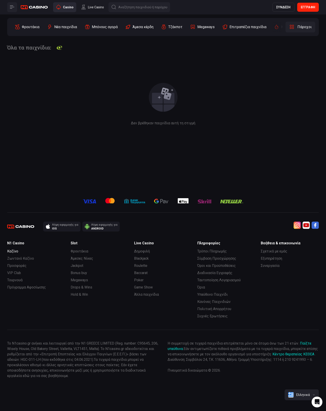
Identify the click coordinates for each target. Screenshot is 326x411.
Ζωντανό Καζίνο (20, 258)
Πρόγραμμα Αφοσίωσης (26, 287)
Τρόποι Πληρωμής (212, 251)
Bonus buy (79, 273)
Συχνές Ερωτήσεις (212, 316)
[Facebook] (315, 225)
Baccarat (141, 273)
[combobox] (302, 394)
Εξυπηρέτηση (271, 258)
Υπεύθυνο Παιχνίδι (212, 294)
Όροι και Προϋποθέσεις (216, 265)
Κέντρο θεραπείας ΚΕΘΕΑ (293, 354)
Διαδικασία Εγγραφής (214, 273)
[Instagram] (297, 225)
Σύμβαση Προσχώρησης (216, 258)
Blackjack (141, 258)
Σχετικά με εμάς (274, 251)
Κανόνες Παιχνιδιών (214, 302)
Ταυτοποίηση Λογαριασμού (219, 280)
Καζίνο (12, 251)
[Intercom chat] (317, 402)
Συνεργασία (270, 265)
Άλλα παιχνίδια (146, 294)
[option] (27, 27)
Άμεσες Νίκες (82, 258)
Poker (139, 280)
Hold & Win (79, 294)
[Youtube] (306, 225)
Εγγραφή (308, 7)
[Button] (12, 7)
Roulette (140, 265)
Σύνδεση (283, 7)
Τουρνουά (14, 280)
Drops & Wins (81, 287)
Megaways (79, 280)
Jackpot (77, 265)
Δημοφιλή (142, 251)
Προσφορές (17, 265)
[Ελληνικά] (302, 394)
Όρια (201, 287)
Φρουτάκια (79, 251)
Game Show (143, 287)
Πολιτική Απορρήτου (214, 309)
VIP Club (14, 273)
